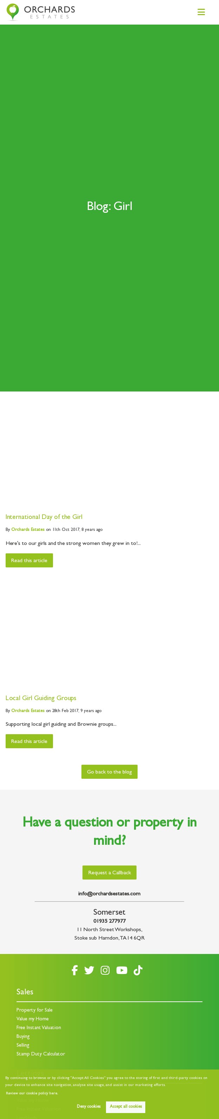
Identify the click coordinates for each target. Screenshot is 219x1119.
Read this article (29, 561)
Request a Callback (109, 873)
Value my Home (32, 1019)
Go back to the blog (109, 772)
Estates (27, 530)
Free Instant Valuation (38, 1028)
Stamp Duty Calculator (40, 1054)
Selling (22, 1045)
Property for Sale (34, 1010)
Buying (23, 1037)
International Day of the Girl (44, 517)
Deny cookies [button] (88, 1107)
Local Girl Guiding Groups (41, 699)
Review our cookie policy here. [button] (32, 1094)
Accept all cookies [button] (126, 1107)
